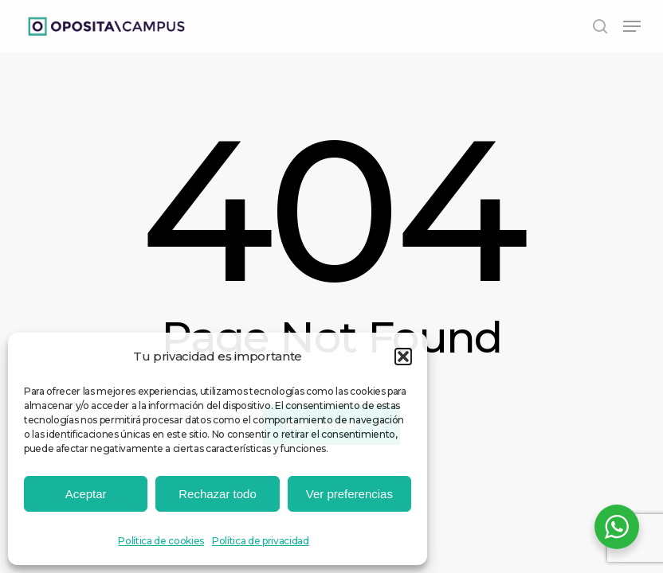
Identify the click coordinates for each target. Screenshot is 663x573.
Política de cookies (161, 541)
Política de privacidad (260, 541)
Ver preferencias (349, 494)
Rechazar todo (217, 494)
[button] (403, 356)
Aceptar (86, 494)
